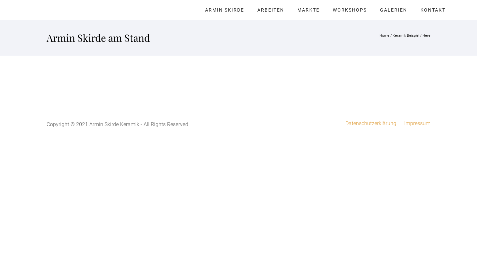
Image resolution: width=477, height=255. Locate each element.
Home (384, 35)
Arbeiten (270, 10)
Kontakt (433, 10)
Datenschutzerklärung (370, 123)
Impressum (417, 123)
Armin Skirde (224, 10)
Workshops (350, 10)
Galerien (393, 10)
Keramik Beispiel (406, 35)
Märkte (308, 10)
